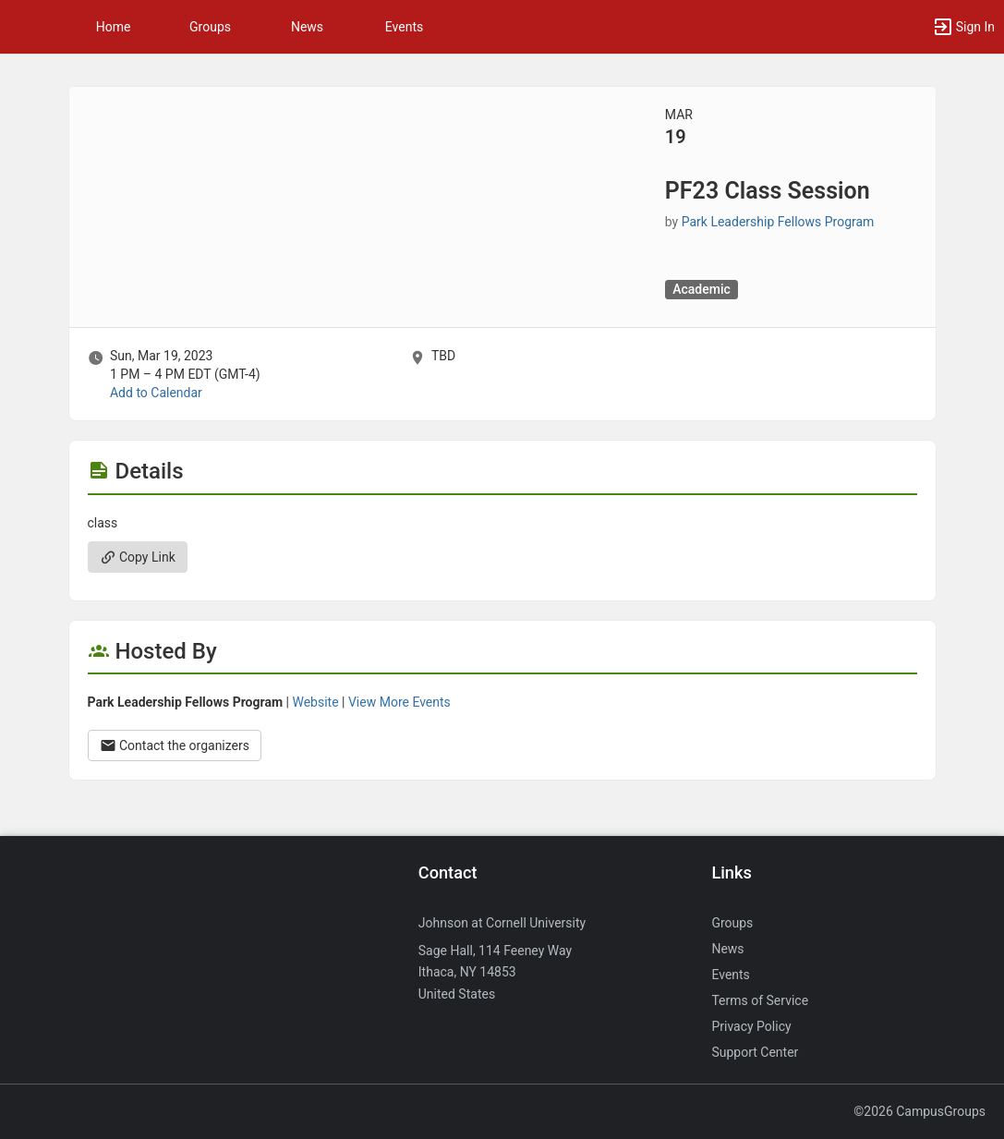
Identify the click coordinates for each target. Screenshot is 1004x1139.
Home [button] (113, 26)
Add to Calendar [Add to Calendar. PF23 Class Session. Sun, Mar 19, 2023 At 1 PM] (156, 392)
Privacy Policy (751, 1026)
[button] (23, 26)
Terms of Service (759, 1000)
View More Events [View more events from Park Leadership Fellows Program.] (399, 702)
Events (404, 26)
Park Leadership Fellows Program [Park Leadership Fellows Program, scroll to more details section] (778, 221)
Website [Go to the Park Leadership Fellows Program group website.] (315, 702)
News (307, 26)
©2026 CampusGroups (919, 1111)
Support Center (754, 1052)
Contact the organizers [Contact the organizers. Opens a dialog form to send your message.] (175, 745)
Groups (210, 26)
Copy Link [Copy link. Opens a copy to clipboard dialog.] (137, 557)
